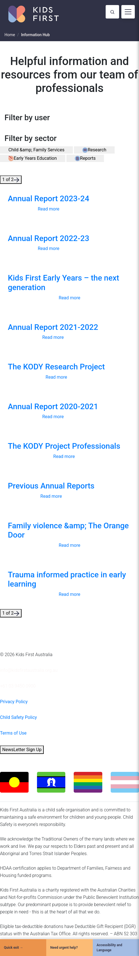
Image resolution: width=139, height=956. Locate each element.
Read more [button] (48, 209)
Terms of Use (13, 733)
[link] (48, 203)
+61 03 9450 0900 (18, 686)
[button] (36, 150)
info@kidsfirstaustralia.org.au (28, 670)
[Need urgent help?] (69, 947)
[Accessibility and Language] (116, 947)
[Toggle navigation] (128, 11)
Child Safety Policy (18, 717)
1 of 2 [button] (10, 179)
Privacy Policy (14, 701)
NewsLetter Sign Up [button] (21, 749)
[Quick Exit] (23, 947)
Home (9, 35)
